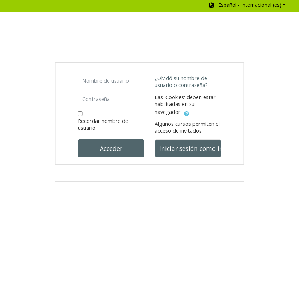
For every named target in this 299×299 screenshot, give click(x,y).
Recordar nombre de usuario (103, 124)
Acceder (111, 148)
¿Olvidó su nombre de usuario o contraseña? (181, 81)
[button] (246, 6)
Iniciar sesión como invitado (190, 148)
